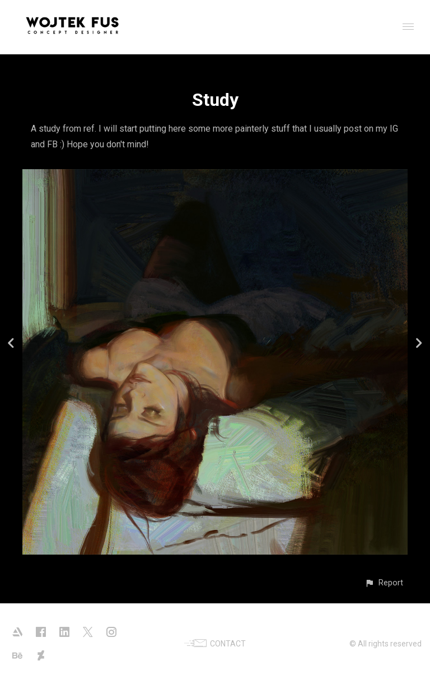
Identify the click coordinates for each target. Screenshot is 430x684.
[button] (384, 582)
